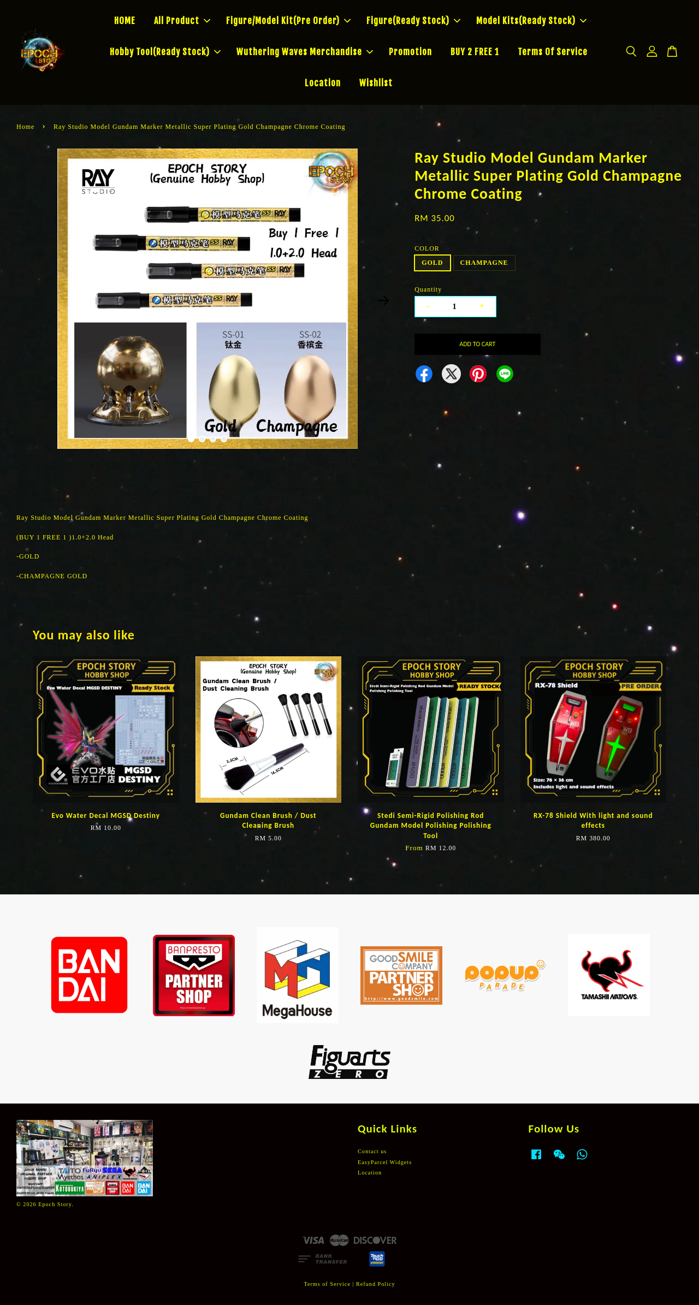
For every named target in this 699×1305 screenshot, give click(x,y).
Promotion (410, 51)
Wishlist (376, 83)
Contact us (372, 1151)
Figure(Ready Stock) (413, 20)
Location (323, 83)
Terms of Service (327, 1284)
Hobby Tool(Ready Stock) (165, 51)
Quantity (428, 289)
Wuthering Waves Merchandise (304, 51)
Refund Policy (375, 1284)
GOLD (432, 262)
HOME (124, 20)
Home (25, 126)
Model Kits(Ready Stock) (531, 20)
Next (383, 300)
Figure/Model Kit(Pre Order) (288, 20)
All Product (182, 20)
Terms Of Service (553, 51)
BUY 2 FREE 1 (475, 51)
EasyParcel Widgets (385, 1162)
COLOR (427, 248)
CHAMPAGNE (484, 262)
